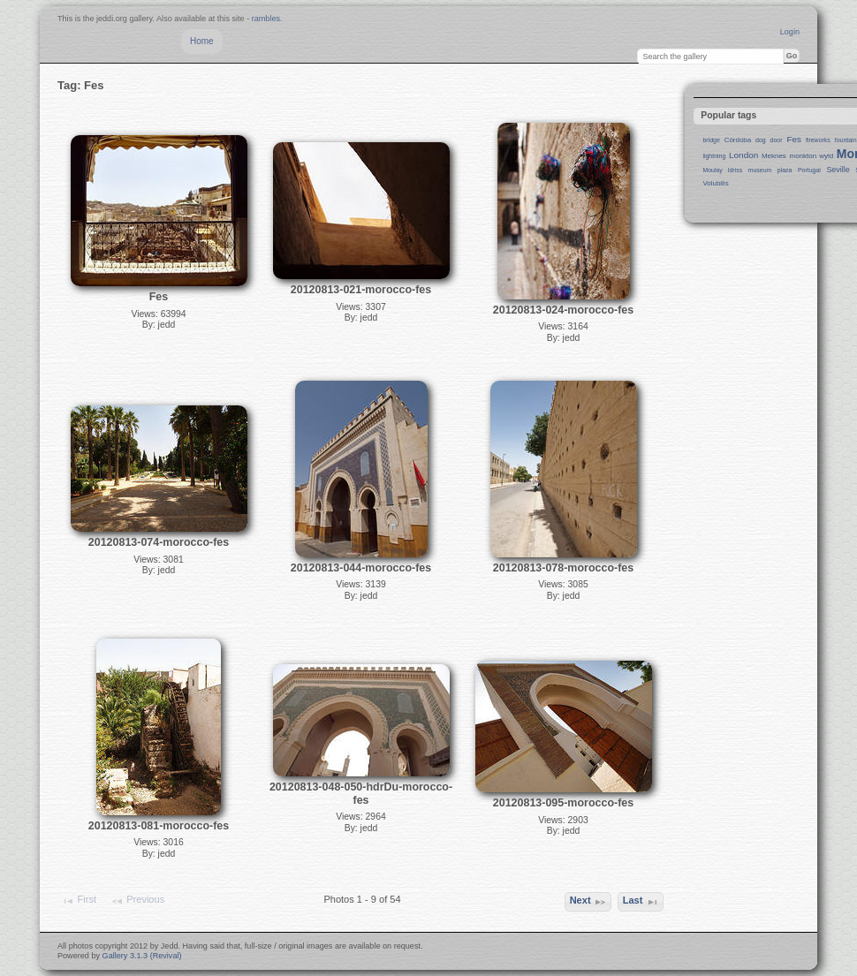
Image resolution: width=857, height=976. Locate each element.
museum (760, 170)
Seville (837, 169)
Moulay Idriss (722, 170)
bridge (710, 140)
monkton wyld (812, 156)
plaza (785, 170)
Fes (793, 139)
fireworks (818, 140)
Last (641, 902)
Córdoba (738, 140)
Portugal (809, 170)
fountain (846, 140)
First (78, 901)
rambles (266, 18)
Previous (137, 901)
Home (202, 41)
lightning (713, 156)
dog (760, 140)
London (743, 155)
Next (588, 902)
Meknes (774, 156)
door (776, 140)
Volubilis (715, 183)
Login (790, 31)
